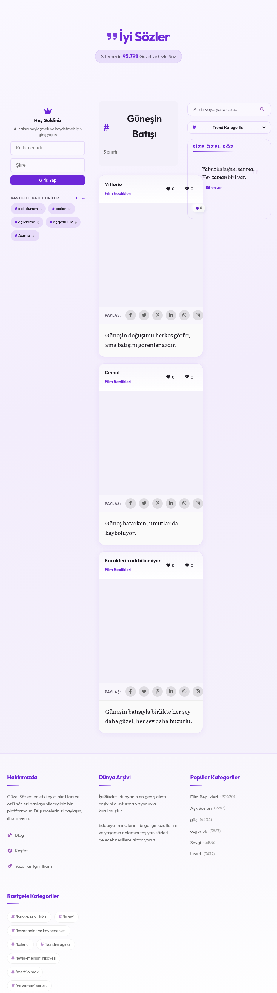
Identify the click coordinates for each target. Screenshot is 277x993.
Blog (15, 835)
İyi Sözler (138, 36)
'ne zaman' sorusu (29, 986)
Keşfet (17, 851)
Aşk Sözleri (207, 809)
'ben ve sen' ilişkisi (29, 917)
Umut (202, 855)
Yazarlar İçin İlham (29, 867)
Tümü (80, 197)
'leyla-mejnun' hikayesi (33, 959)
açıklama (28, 222)
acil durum (29, 209)
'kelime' (20, 945)
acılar (63, 209)
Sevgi (202, 843)
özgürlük (205, 832)
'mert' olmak (25, 972)
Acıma (26, 236)
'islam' (66, 917)
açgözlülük (65, 222)
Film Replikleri (118, 193)
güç (201, 820)
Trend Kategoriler (229, 127)
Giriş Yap (47, 180)
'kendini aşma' (56, 945)
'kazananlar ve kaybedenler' (38, 931)
